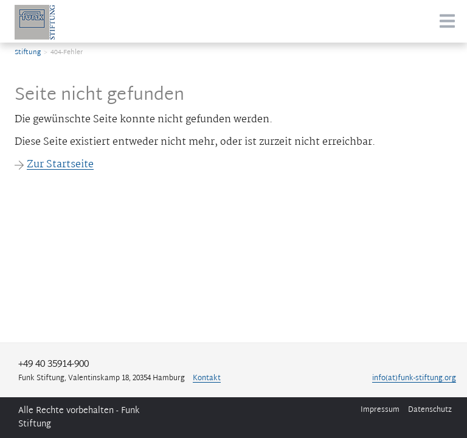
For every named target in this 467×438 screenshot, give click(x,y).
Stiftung (28, 52)
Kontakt (207, 378)
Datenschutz (430, 410)
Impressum (380, 410)
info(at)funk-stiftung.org (414, 378)
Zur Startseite (54, 165)
